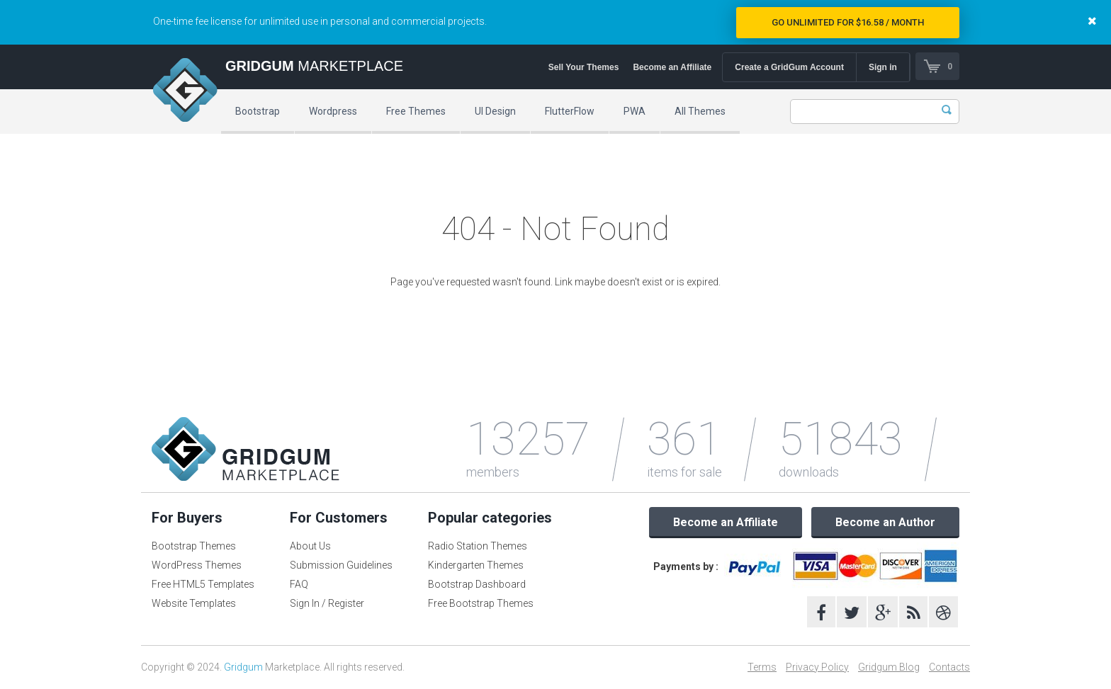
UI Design (495, 111)
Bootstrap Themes (194, 546)
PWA (634, 111)
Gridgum (243, 667)
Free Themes (416, 111)
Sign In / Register (327, 603)
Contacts (949, 667)
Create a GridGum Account (788, 67)
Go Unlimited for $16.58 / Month (848, 22)
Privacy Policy (817, 667)
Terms (762, 667)
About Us (310, 546)
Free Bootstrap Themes (481, 603)
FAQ (299, 584)
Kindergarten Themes (476, 565)
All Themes (700, 111)
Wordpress (333, 111)
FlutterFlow (569, 111)
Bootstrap (257, 111)
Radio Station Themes (477, 546)
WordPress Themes (197, 565)
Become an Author (885, 522)
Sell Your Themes (583, 67)
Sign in (882, 67)
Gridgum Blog (889, 667)
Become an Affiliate (671, 67)
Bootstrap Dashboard (477, 584)
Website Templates (194, 603)
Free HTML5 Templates (203, 584)
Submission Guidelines (341, 565)
